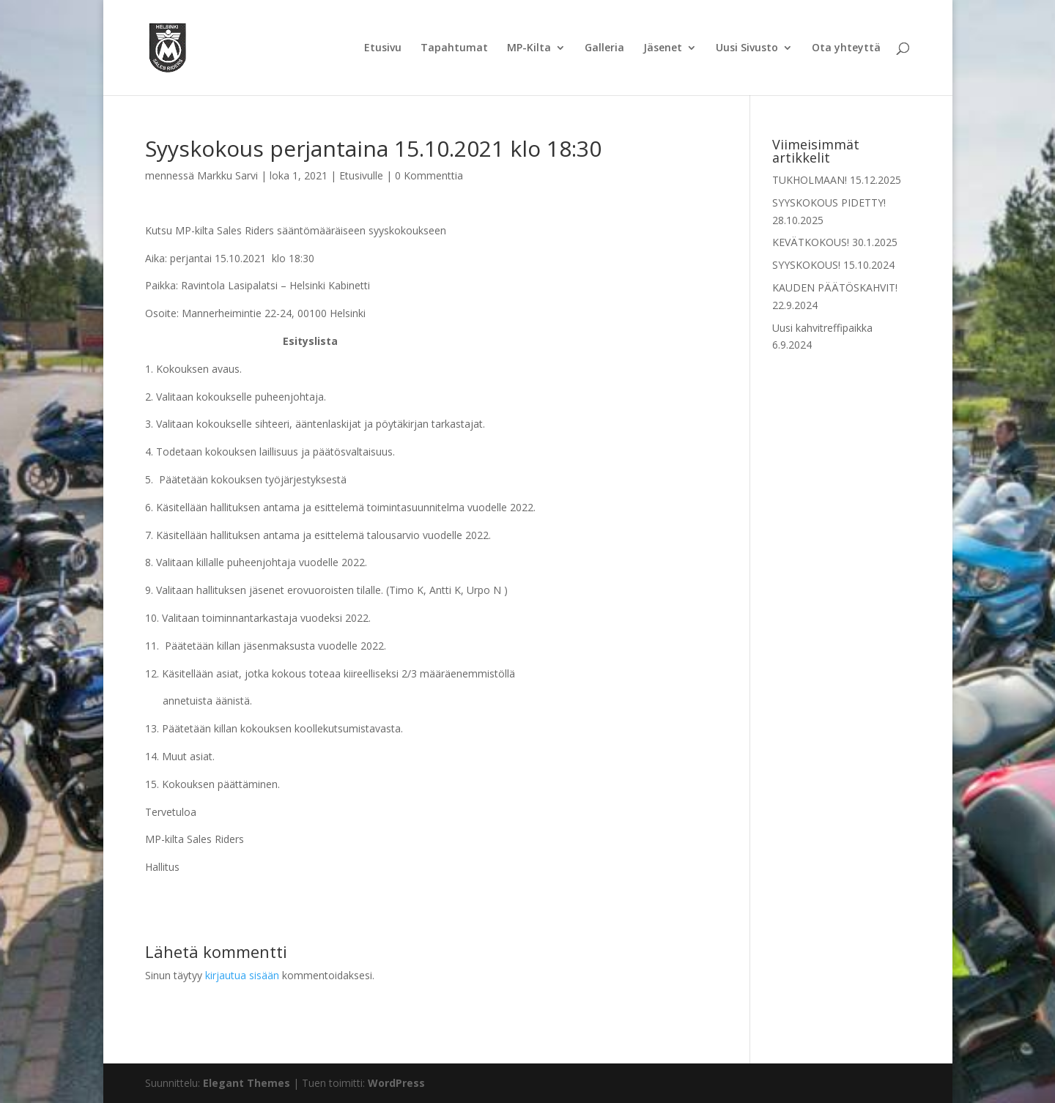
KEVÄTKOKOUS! (810, 242)
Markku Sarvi (227, 175)
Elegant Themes (246, 1083)
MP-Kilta (529, 48)
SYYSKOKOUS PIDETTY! (829, 202)
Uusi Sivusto (747, 48)
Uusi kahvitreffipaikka (822, 328)
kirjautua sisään (242, 975)
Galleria (604, 48)
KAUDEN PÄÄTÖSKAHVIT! (834, 287)
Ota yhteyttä (846, 48)
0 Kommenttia (429, 175)
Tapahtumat (454, 48)
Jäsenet (662, 48)
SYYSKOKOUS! (806, 265)
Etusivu (382, 48)
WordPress (396, 1083)
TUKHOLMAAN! (809, 180)
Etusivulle (361, 175)
